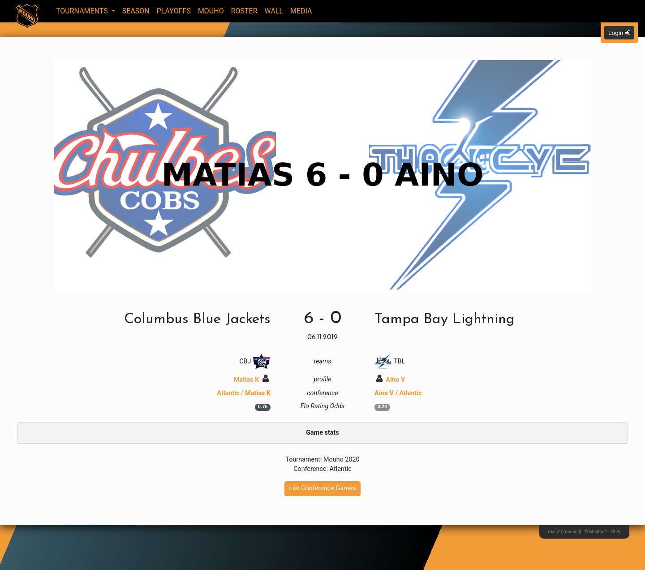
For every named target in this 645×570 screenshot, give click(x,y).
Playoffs (174, 11)
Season (136, 11)
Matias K (251, 380)
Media (301, 11)
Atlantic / (244, 393)
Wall (274, 11)
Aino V (390, 380)
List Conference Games (322, 488)
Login (619, 32)
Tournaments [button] (83, 11)
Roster (244, 11)
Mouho (211, 11)
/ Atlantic (398, 393)
